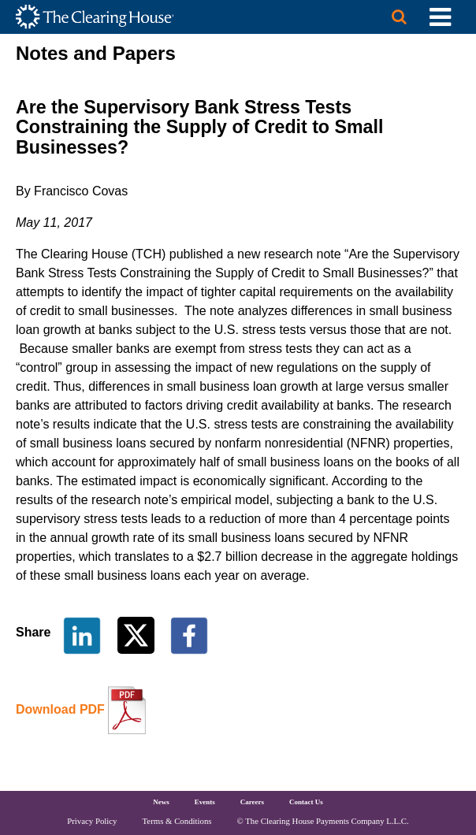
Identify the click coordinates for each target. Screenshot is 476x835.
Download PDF (60, 709)
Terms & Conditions (177, 821)
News (161, 802)
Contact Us (306, 802)
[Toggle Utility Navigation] (440, 17)
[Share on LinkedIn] (82, 634)
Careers (252, 802)
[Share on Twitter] (137, 634)
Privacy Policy (92, 821)
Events (205, 802)
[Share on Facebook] (189, 634)
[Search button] (399, 17)
